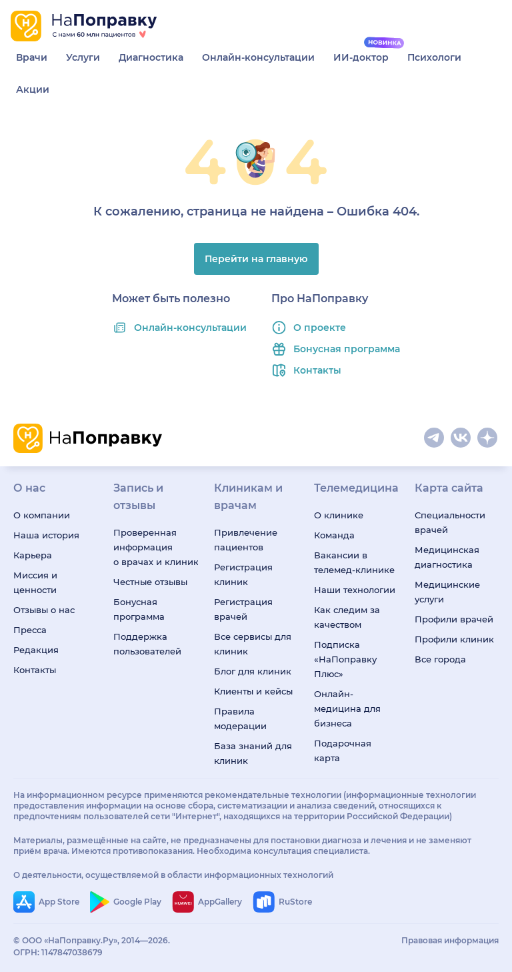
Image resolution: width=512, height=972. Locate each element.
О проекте (319, 328)
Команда (334, 535)
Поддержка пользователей (147, 643)
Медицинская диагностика (447, 557)
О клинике (338, 515)
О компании (41, 515)
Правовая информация (450, 940)
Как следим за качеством (347, 617)
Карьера (32, 555)
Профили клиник (454, 639)
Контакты (317, 370)
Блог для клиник (252, 671)
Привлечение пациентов (245, 539)
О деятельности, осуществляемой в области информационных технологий (173, 875)
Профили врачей (454, 619)
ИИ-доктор (361, 57)
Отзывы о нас (44, 609)
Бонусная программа (346, 349)
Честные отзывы (150, 581)
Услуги (83, 57)
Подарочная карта (342, 750)
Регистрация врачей (243, 609)
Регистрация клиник (243, 574)
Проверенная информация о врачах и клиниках (155, 547)
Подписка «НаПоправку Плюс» (345, 659)
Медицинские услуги (447, 591)
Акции (32, 89)
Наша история (46, 535)
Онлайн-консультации (258, 57)
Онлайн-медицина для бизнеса (347, 708)
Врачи (31, 57)
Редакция (36, 649)
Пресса (30, 629)
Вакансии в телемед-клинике (354, 562)
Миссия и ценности (35, 582)
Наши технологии (354, 589)
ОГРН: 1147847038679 (58, 952)
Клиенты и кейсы (253, 691)
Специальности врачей (450, 522)
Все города (440, 659)
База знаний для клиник (253, 753)
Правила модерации (240, 718)
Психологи (434, 57)
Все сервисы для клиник (252, 643)
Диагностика (151, 57)
